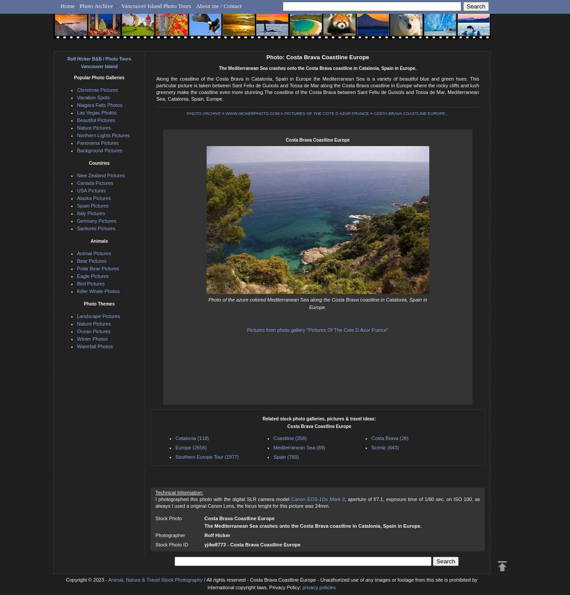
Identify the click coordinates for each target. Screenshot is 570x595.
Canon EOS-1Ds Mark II (318, 499)
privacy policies (319, 587)
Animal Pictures (94, 253)
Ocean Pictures (93, 331)
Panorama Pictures (98, 143)
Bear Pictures (91, 261)
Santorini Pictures (96, 228)
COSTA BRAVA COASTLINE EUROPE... (411, 113)
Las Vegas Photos (97, 112)
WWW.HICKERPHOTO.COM (253, 113)
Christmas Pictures (97, 90)
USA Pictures (91, 190)
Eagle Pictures (93, 276)
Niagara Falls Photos (99, 105)
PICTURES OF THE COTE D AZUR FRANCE (326, 113)
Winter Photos (92, 339)
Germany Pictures (96, 221)
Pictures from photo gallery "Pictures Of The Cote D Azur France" (318, 330)
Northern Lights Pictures (103, 135)
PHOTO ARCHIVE (204, 113)
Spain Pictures (93, 205)
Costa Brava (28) (389, 438)
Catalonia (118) (192, 438)
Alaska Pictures (94, 198)
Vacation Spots (93, 97)
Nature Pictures (94, 127)
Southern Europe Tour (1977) (207, 457)
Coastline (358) (290, 438)
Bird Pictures (91, 283)
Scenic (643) (385, 447)
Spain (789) (286, 457)
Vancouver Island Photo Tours (156, 6)
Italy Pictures (91, 213)
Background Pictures (99, 150)
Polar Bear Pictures (98, 268)
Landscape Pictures (98, 316)
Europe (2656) (191, 447)
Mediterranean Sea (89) (299, 447)
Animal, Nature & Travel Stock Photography (155, 580)
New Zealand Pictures (101, 175)
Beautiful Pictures (96, 120)
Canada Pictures (95, 183)
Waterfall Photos (95, 346)
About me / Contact (218, 6)
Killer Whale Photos (98, 291)
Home (68, 6)
